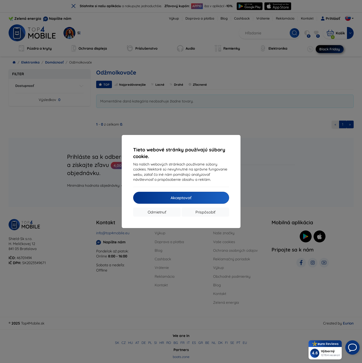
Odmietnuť (157, 212)
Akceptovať (181, 197)
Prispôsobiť (205, 212)
